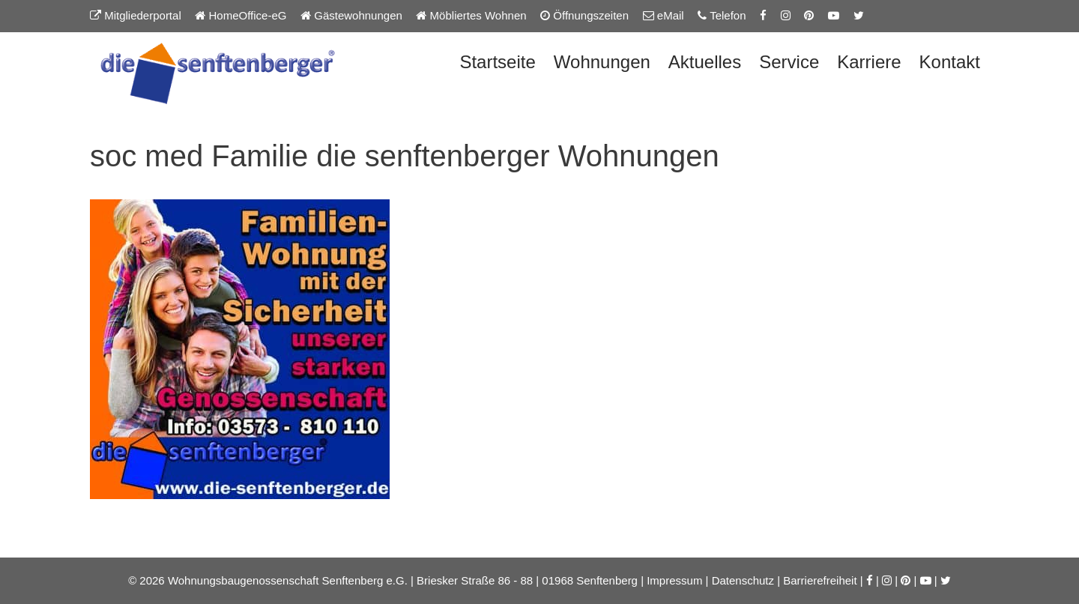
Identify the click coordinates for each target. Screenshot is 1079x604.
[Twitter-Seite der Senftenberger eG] (858, 15)
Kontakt (949, 62)
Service (789, 62)
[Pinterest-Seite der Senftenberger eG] (809, 15)
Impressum (674, 580)
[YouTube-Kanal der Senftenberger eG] (833, 15)
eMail (663, 15)
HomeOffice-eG (240, 15)
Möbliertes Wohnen (471, 15)
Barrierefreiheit (819, 580)
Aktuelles (704, 62)
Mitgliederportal (135, 15)
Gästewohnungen (351, 15)
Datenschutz (743, 580)
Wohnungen (602, 62)
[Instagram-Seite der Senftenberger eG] (786, 15)
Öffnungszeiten (584, 15)
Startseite (497, 62)
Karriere (869, 62)
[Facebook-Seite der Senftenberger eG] (763, 15)
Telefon (722, 15)
